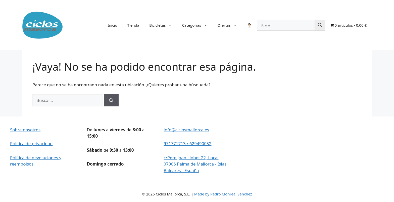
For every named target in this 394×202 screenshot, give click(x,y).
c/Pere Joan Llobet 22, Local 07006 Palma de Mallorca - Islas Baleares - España (195, 164)
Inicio (112, 25)
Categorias (197, 25)
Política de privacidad (31, 143)
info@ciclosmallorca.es (186, 130)
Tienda (133, 25)
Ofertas (229, 25)
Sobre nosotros (25, 130)
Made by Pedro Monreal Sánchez (223, 193)
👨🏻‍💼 (249, 25)
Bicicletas (163, 25)
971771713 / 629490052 (187, 143)
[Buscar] (111, 100)
